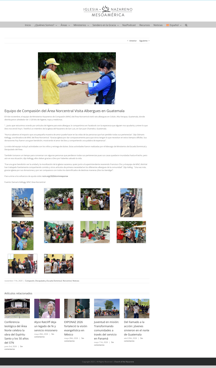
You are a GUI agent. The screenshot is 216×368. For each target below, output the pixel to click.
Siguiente (143, 40)
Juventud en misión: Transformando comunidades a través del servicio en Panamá (106, 330)
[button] (186, 24)
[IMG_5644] (76, 78)
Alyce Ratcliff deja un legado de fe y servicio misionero (45, 326)
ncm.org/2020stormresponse (55, 176)
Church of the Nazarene (124, 361)
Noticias (76, 280)
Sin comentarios (13, 347)
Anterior (133, 40)
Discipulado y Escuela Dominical (48, 280)
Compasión (29, 280)
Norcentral (67, 280)
